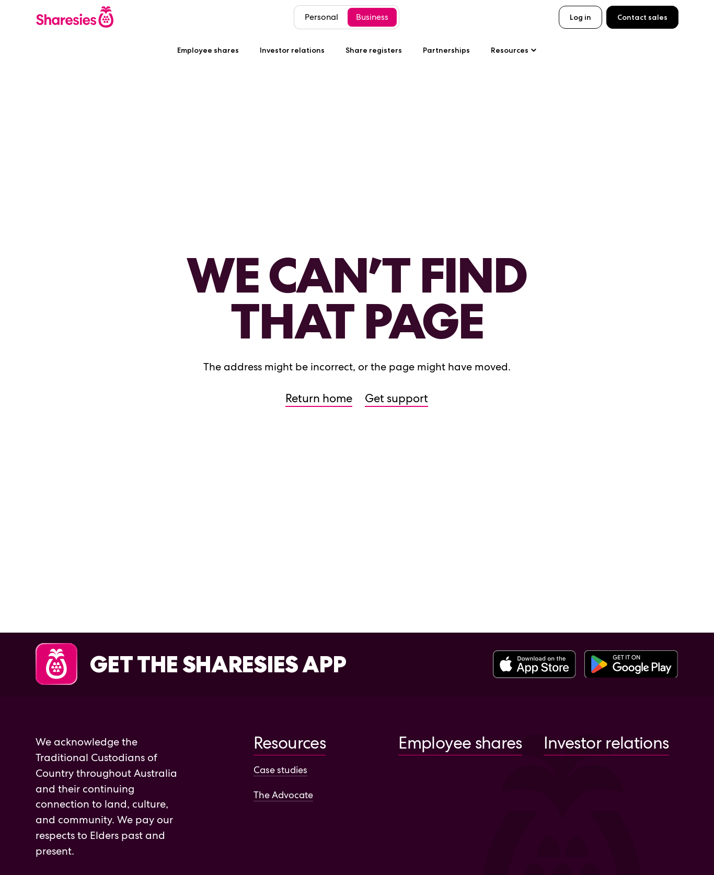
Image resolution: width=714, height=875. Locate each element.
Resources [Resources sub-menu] (514, 50)
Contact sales (642, 17)
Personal (321, 16)
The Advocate (283, 795)
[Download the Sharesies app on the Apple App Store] (534, 665)
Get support (396, 398)
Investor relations (292, 50)
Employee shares (208, 50)
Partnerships (446, 50)
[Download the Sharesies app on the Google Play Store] (631, 665)
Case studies (280, 770)
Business (372, 16)
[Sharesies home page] (75, 17)
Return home (318, 398)
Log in (580, 17)
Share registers (374, 50)
